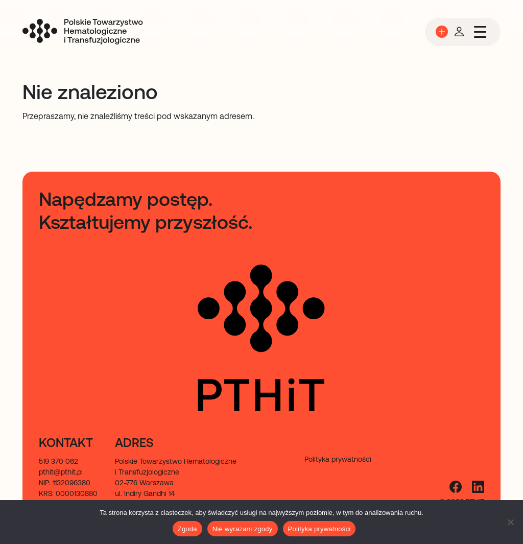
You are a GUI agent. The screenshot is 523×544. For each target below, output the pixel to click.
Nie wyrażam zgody (242, 529)
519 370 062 (58, 461)
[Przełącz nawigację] (480, 32)
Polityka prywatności (319, 529)
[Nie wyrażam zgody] (510, 522)
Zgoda (187, 529)
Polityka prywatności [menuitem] (337, 459)
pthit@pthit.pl (61, 472)
